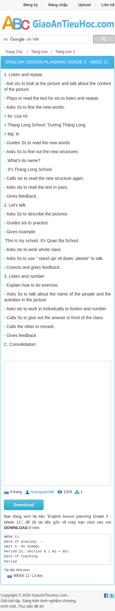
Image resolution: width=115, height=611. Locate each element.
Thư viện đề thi (31, 606)
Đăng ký (30, 5)
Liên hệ (108, 5)
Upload (84, 5)
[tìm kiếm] (44, 39)
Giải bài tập (10, 601)
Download (23, 504)
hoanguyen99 (42, 492)
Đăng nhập (57, 5)
